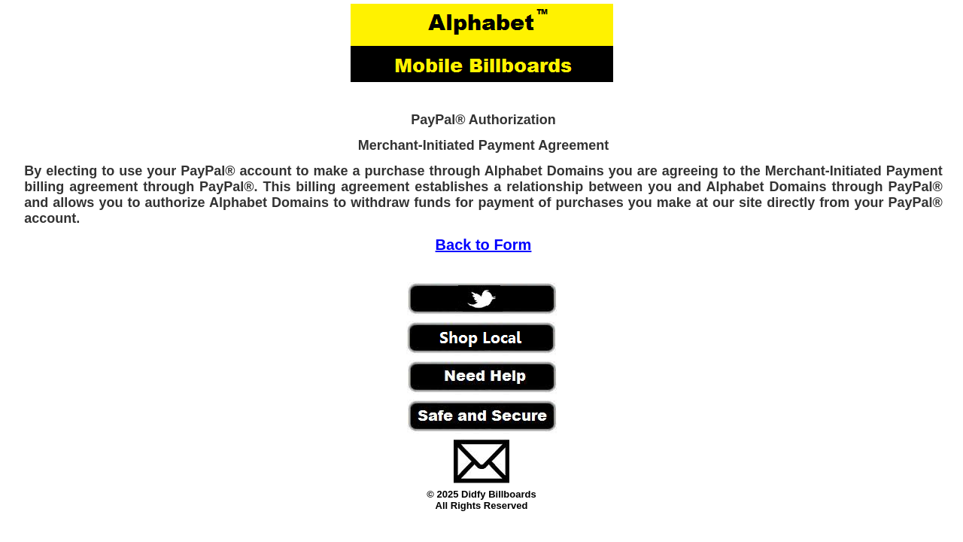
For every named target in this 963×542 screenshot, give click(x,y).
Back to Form (484, 244)
